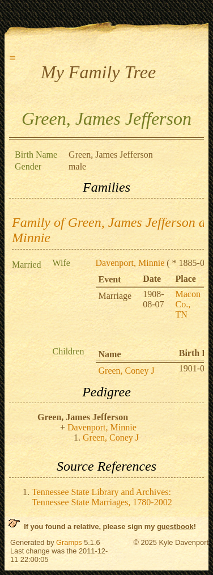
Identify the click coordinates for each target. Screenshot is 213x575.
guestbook (175, 526)
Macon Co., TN (188, 304)
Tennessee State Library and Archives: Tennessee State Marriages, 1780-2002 (102, 497)
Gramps (69, 542)
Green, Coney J (127, 370)
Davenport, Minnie (130, 263)
